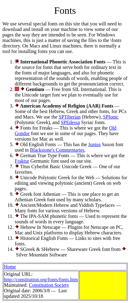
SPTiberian (69, 116)
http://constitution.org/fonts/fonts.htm (41, 279)
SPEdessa (70, 122)
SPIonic (111, 116)
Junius (94, 144)
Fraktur (22, 161)
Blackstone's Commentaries (57, 150)
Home (10, 266)
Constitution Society (49, 285)
